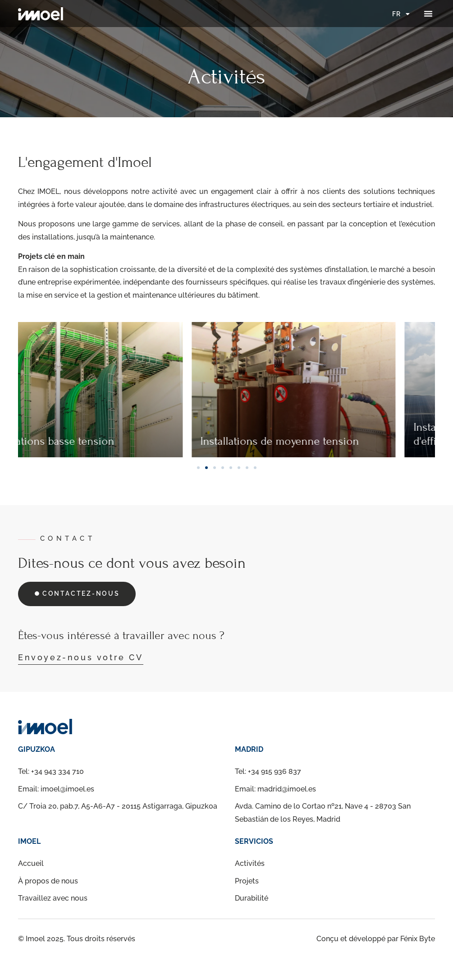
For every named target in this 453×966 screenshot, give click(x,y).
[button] (428, 13)
